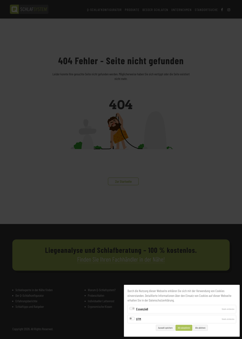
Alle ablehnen (200, 327)
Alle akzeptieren (184, 327)
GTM (138, 319)
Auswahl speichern (165, 327)
